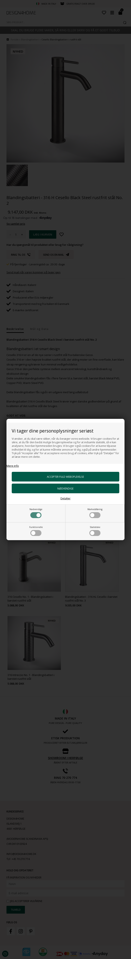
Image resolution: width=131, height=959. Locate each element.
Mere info (12, 466)
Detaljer (65, 498)
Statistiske (94, 531)
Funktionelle (36, 531)
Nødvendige (36, 513)
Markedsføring (94, 513)
